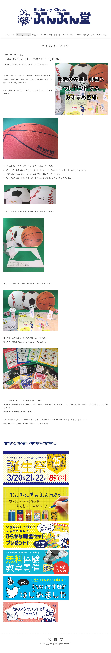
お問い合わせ (102, 35)
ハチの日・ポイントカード (50, 35)
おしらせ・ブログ (23, 35)
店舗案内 (35, 35)
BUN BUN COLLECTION (72, 35)
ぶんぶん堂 (50, 644)
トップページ (9, 35)
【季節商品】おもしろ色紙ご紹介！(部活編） (33, 59)
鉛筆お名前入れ (89, 35)
